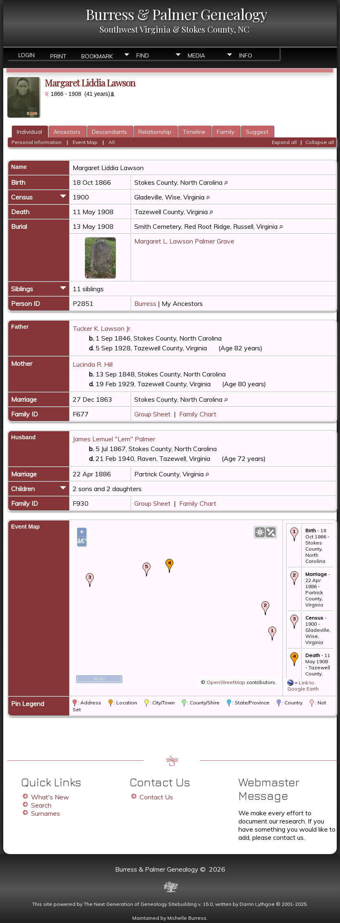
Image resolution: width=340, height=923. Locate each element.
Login (26, 55)
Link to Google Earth (303, 686)
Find (142, 55)
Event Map (85, 142)
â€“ (81, 541)
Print (58, 56)
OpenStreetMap (226, 682)
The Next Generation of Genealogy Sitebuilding (140, 904)
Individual (29, 131)
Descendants (109, 131)
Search (41, 805)
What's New (50, 797)
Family (225, 131)
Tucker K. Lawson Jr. (102, 328)
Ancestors (66, 131)
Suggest (257, 131)
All (112, 142)
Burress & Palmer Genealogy (176, 14)
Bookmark (97, 56)
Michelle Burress (187, 918)
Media (196, 55)
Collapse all (319, 142)
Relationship (154, 131)
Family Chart (197, 414)
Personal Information (36, 142)
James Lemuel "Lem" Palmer (114, 439)
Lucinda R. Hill (93, 364)
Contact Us (156, 797)
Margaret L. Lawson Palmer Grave (184, 241)
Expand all (284, 142)
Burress (145, 303)
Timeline (194, 131)
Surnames (45, 813)
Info (245, 55)
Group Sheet (152, 414)
